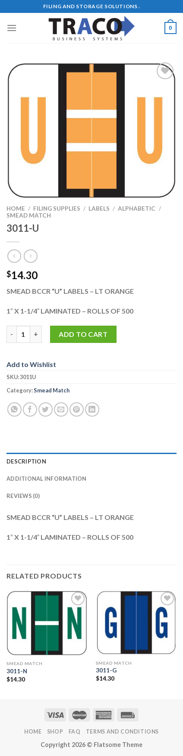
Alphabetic (136, 208)
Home (15, 208)
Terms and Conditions (122, 731)
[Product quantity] (23, 334)
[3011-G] (136, 623)
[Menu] (11, 27)
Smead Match (28, 215)
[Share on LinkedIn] (92, 409)
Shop (55, 731)
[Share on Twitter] (45, 409)
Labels (99, 208)
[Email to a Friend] (61, 409)
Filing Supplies (56, 208)
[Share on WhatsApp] (14, 409)
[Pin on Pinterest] (76, 409)
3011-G (106, 670)
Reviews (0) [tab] (23, 495)
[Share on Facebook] (30, 409)
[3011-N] (46, 623)
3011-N (16, 671)
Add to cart (83, 334)
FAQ (75, 731)
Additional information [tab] (46, 478)
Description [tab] (26, 461)
